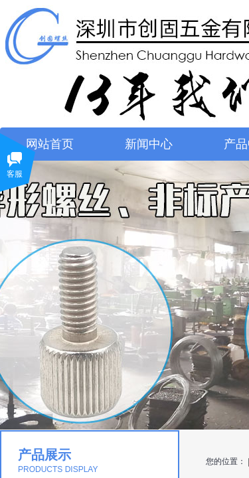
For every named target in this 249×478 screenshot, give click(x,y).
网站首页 (50, 144)
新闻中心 (149, 144)
